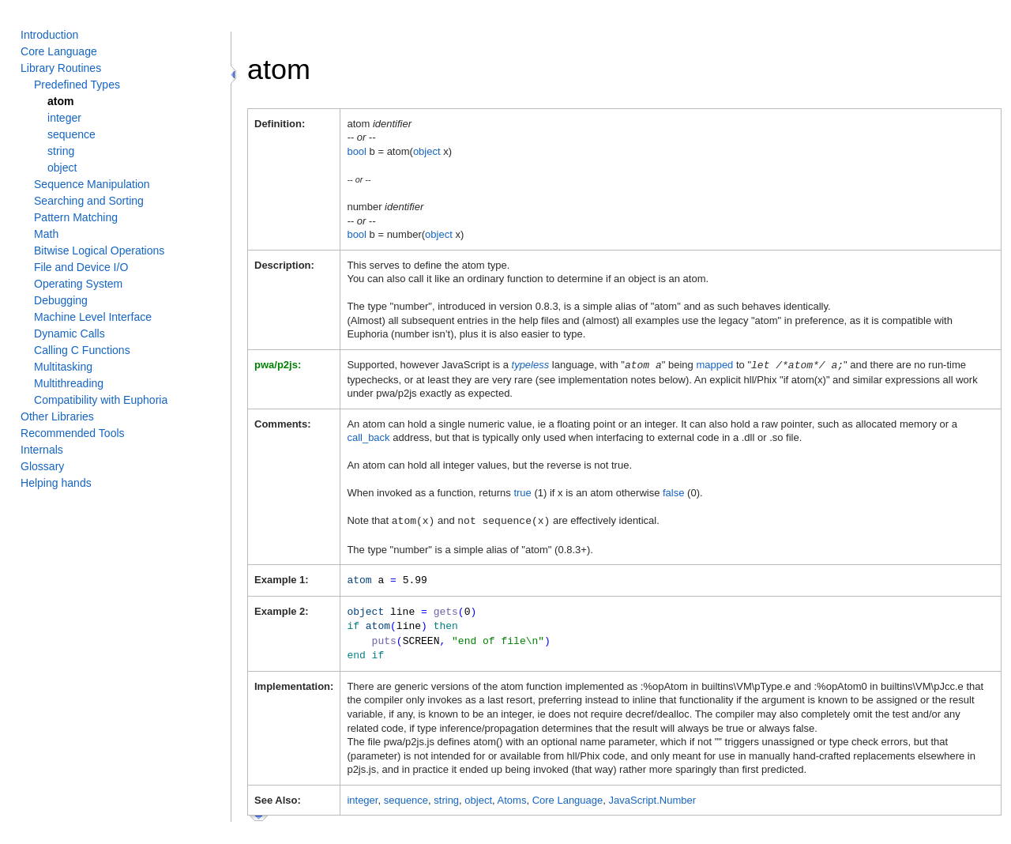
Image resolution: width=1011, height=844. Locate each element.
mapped (714, 365)
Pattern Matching (76, 217)
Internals (42, 449)
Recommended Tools (73, 433)
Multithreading (68, 383)
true (522, 492)
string (60, 151)
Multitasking (63, 366)
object (62, 167)
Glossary (42, 466)
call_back (368, 437)
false (673, 492)
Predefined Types (77, 84)
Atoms (512, 795)
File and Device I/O (81, 267)
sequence (71, 134)
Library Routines (61, 68)
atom (60, 101)
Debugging (61, 300)
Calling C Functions (82, 350)
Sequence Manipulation (92, 184)
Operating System (78, 283)
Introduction (49, 34)
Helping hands (56, 483)
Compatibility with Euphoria (100, 400)
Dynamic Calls (69, 333)
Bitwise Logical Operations (99, 250)
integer (64, 117)
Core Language (59, 51)
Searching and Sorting (89, 200)
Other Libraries (57, 416)
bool (356, 151)
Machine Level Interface (93, 317)
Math (46, 234)
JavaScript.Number (653, 795)
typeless (531, 365)
